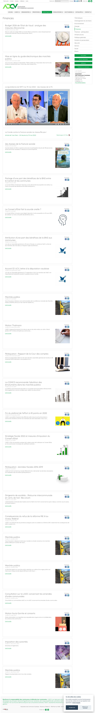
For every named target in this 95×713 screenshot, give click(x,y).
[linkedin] (91, 1)
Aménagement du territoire (83, 21)
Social (76, 48)
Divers (76, 51)
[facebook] (89, 1)
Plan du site (5, 1)
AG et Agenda (69, 12)
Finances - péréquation (82, 32)
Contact (11, 1)
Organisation (26, 12)
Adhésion (22, 1)
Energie (77, 26)
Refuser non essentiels (85, 707)
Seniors (77, 46)
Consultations (58, 12)
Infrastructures (79, 34)
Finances (78, 29)
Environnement (79, 23)
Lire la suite (8, 36)
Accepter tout (72, 707)
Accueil (10, 12)
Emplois (17, 1)
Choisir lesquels (76, 702)
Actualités (79, 12)
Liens (27, 1)
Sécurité (77, 43)
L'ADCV (17, 12)
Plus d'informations (80, 82)
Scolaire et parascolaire (82, 40)
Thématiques (47, 12)
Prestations (37, 12)
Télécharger (63, 135)
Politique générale (80, 37)
